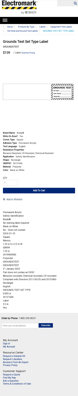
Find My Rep (9, 377)
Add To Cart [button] (39, 190)
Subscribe (45, 325)
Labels (43, 27)
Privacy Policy (10, 365)
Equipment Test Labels (61, 27)
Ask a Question (11, 380)
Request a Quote (11, 374)
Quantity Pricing (28, 53)
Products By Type (26, 27)
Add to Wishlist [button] (14, 199)
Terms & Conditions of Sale (17, 383)
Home (10, 27)
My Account (9, 346)
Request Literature (12, 359)
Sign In (6, 343)
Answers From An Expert (15, 362)
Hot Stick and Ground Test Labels (22, 31)
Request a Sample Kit (14, 356)
